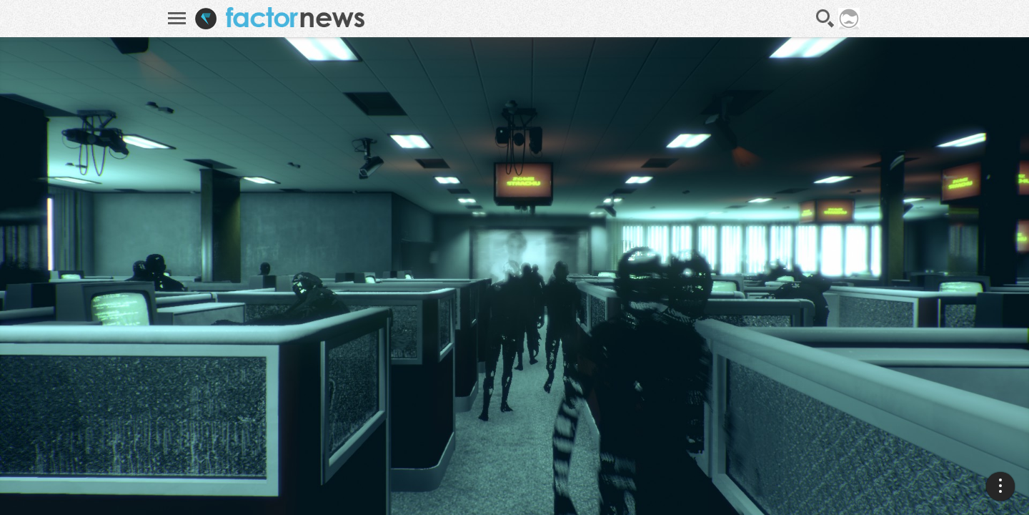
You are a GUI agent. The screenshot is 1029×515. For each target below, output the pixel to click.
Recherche (825, 18)
